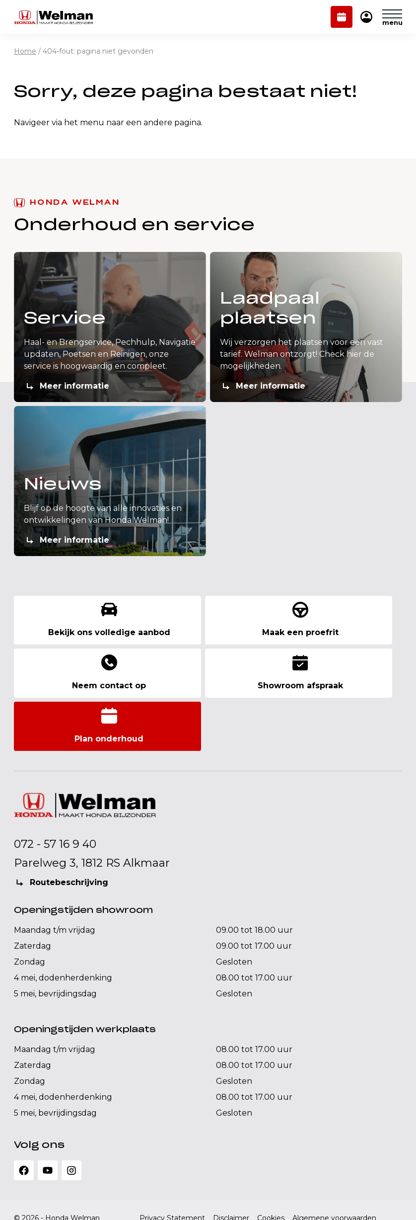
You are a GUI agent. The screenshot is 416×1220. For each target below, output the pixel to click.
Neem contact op (340, 624)
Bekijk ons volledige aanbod (79, 624)
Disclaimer (231, 1172)
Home (25, 51)
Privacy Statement (172, 1172)
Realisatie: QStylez (46, 1202)
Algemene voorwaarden (334, 1172)
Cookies (270, 1172)
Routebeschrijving (69, 836)
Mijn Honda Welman (366, 17)
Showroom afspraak (79, 681)
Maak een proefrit (209, 624)
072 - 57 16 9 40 (55, 798)
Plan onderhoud (341, 18)
